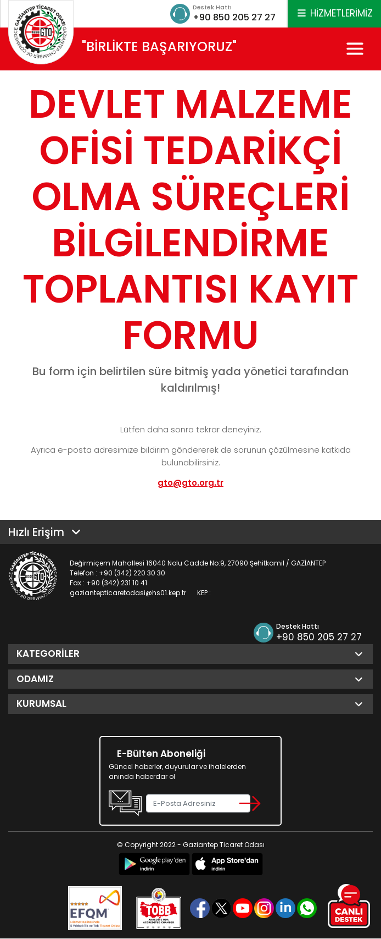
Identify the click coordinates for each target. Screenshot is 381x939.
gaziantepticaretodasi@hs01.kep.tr (128, 593)
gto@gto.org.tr (190, 483)
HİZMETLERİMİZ (334, 13)
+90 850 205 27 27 (230, 17)
